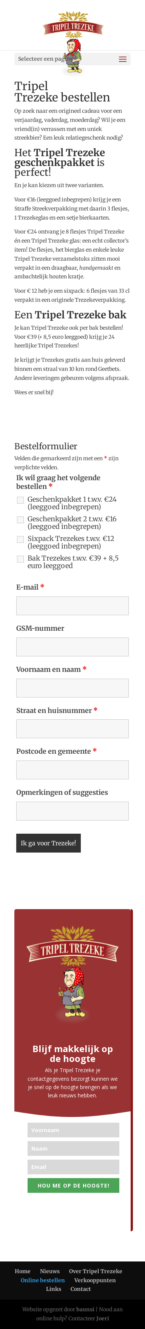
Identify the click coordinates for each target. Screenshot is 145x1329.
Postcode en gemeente (56, 751)
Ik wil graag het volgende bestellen (58, 482)
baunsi (85, 1309)
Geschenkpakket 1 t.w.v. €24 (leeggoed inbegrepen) (72, 503)
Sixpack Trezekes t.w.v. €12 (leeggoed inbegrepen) (71, 542)
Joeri (102, 1318)
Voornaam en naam (51, 669)
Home (23, 1271)
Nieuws (50, 1271)
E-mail (30, 587)
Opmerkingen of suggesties (62, 792)
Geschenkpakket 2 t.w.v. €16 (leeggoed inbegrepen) (72, 522)
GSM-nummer (40, 628)
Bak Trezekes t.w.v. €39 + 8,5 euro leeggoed (73, 562)
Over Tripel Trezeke (95, 1271)
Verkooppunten (95, 1280)
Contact (81, 1289)
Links (53, 1289)
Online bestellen (43, 1280)
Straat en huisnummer (57, 710)
